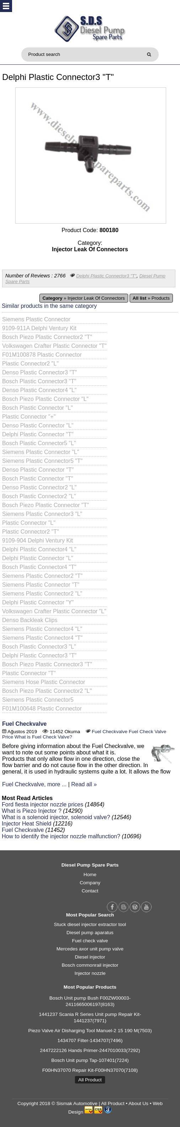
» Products (151, 298)
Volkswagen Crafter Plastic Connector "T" (54, 346)
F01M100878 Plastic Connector (42, 355)
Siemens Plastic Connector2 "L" (42, 594)
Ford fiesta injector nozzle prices (42, 804)
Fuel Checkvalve (24, 724)
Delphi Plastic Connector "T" (37, 434)
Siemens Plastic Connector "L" (40, 452)
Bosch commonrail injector (90, 965)
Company (90, 882)
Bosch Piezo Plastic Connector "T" (45, 505)
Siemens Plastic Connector (36, 319)
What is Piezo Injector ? (31, 811)
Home (89, 874)
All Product (90, 1079)
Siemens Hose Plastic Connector (43, 682)
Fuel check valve (90, 940)
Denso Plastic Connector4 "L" (39, 390)
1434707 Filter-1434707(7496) (90, 1040)
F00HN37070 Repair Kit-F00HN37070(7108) (90, 1070)
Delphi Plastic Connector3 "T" (106, 275)
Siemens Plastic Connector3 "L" (42, 514)
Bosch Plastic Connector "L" (37, 408)
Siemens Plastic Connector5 (37, 700)
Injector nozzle (90, 973)
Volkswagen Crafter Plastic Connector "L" (54, 611)
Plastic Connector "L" (28, 523)
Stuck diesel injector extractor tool (90, 924)
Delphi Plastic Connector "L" (37, 558)
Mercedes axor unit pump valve (90, 948)
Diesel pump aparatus (89, 932)
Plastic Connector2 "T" (30, 532)
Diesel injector (90, 957)
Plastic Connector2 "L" (30, 364)
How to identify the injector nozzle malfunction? (61, 836)
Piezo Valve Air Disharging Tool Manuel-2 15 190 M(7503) (90, 1030)
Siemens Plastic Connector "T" (41, 585)
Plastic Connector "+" (29, 417)
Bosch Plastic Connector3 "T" (39, 381)
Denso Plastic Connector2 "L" (39, 487)
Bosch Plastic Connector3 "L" (39, 647)
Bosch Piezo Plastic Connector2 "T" (47, 337)
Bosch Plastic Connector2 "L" (39, 496)
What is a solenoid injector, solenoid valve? (56, 817)
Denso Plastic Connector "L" (37, 425)
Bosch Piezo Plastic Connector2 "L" (47, 691)
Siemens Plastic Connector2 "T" (42, 576)
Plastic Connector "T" (29, 673)
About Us (138, 1103)
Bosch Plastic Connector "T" (37, 479)
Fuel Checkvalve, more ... (34, 784)
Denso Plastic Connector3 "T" (39, 372)
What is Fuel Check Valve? (43, 737)
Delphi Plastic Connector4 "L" (39, 549)
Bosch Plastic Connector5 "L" (39, 443)
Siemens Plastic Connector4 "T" (42, 638)
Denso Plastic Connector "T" (38, 470)
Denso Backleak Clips (30, 620)
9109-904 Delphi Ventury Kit (37, 540)
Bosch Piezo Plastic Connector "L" (45, 399)
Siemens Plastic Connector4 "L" (42, 629)
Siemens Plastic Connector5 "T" (42, 461)
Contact (90, 890)
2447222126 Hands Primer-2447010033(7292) (90, 1050)
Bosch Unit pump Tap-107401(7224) (90, 1060)
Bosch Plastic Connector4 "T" (39, 567)
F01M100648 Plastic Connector (42, 709)
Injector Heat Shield (26, 824)
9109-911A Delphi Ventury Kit (39, 328)
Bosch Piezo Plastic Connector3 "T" (47, 664)
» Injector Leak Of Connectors (84, 298)
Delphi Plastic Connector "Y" (38, 602)
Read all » (84, 784)
